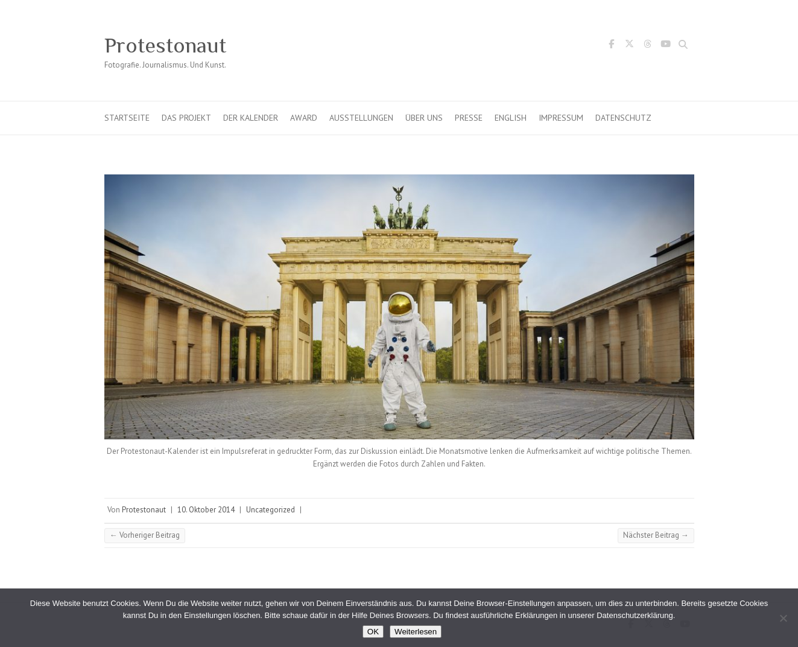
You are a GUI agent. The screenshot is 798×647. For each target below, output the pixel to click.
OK (373, 631)
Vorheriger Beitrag (145, 535)
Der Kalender (250, 117)
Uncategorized (270, 510)
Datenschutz (623, 117)
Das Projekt (186, 117)
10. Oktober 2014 (206, 510)
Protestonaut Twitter (630, 46)
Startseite (127, 117)
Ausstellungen (361, 117)
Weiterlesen (415, 631)
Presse (469, 117)
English (511, 117)
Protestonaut (165, 45)
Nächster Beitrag (656, 535)
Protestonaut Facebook (612, 46)
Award (303, 117)
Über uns (424, 117)
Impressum (561, 117)
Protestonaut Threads (648, 46)
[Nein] (783, 618)
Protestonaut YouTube (666, 46)
